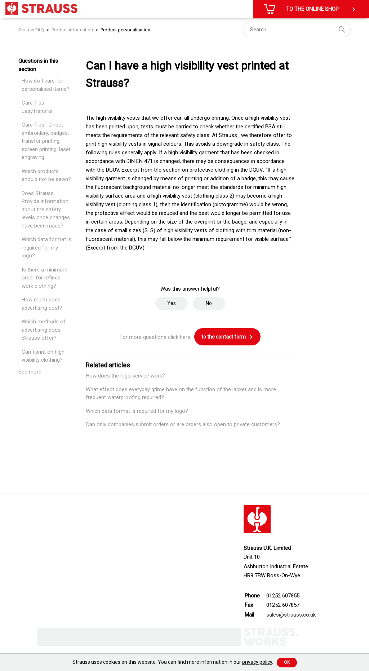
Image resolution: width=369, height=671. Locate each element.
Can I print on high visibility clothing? (43, 356)
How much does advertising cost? (42, 303)
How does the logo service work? (125, 375)
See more (29, 371)
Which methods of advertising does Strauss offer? (44, 329)
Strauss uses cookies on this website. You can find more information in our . (172, 662)
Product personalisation (125, 29)
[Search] (296, 29)
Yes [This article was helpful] (171, 303)
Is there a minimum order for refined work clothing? (44, 277)
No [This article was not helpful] (209, 303)
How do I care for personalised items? (46, 85)
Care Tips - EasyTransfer (37, 107)
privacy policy (257, 662)
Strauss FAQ (31, 29)
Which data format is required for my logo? (46, 247)
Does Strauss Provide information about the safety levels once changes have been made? (46, 209)
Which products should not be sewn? (46, 175)
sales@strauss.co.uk (291, 615)
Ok (287, 662)
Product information (72, 29)
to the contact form (227, 337)
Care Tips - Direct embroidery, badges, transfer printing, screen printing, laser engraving (46, 141)
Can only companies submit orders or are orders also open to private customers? (183, 424)
